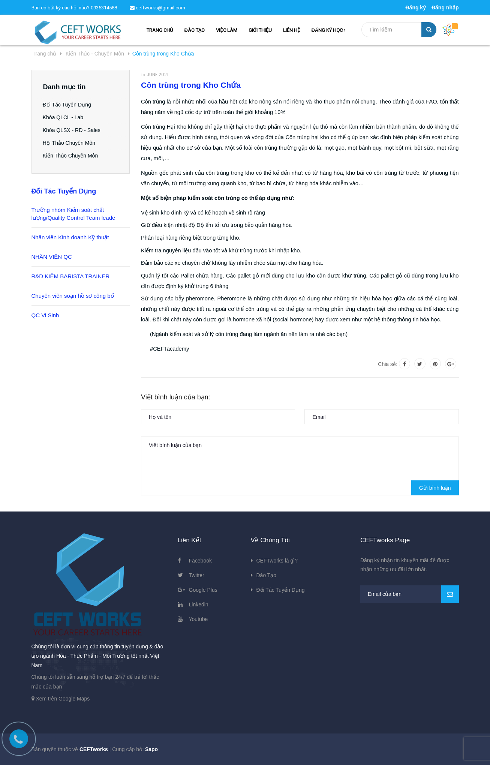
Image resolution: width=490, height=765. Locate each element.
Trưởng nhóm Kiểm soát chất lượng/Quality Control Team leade (73, 214)
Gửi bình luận (435, 488)
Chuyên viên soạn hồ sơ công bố (72, 295)
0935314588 (104, 7)
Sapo (151, 749)
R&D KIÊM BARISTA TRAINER (70, 276)
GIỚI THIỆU (260, 30)
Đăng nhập (445, 7)
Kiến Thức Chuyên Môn (70, 156)
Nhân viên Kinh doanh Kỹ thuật (70, 237)
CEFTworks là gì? (277, 561)
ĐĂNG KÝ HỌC (328, 30)
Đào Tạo (266, 575)
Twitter (196, 575)
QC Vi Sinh (45, 315)
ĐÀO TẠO (194, 30)
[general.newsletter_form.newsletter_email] (409, 594)
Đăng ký (415, 7)
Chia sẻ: (387, 364)
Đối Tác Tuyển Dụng (67, 105)
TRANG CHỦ (160, 30)
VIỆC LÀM (226, 30)
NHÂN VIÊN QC (51, 257)
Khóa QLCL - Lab (63, 117)
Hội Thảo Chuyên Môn (69, 143)
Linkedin (198, 605)
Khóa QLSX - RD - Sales (72, 130)
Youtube (198, 619)
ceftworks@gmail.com (157, 7)
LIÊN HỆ (291, 30)
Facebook (200, 561)
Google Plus (203, 590)
